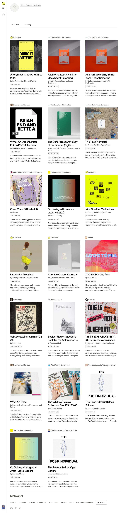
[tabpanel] (64, 262)
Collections (42, 502)
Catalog (13, 502)
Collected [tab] (15, 25)
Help (56, 502)
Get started (101, 502)
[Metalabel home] (3, 507)
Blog (50, 502)
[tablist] (64, 25)
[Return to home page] (3, 3)
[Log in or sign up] (3, 14)
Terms (71, 502)
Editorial (32, 502)
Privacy (64, 502)
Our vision (22, 502)
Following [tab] (27, 25)
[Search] (3, 8)
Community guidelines (84, 502)
